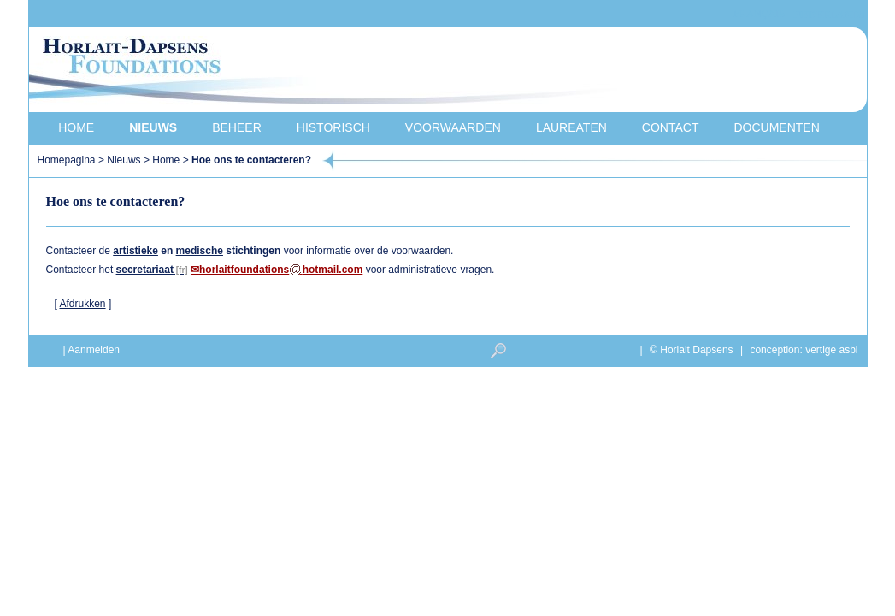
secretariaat (145, 269)
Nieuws (153, 127)
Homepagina (68, 160)
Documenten (776, 127)
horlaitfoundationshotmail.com (280, 269)
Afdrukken (83, 304)
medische (199, 251)
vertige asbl (831, 350)
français (759, 14)
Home (76, 127)
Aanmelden (94, 350)
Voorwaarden (453, 127)
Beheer (237, 127)
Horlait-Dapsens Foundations (336, 72)
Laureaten (571, 127)
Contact (670, 127)
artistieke (135, 251)
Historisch (333, 127)
